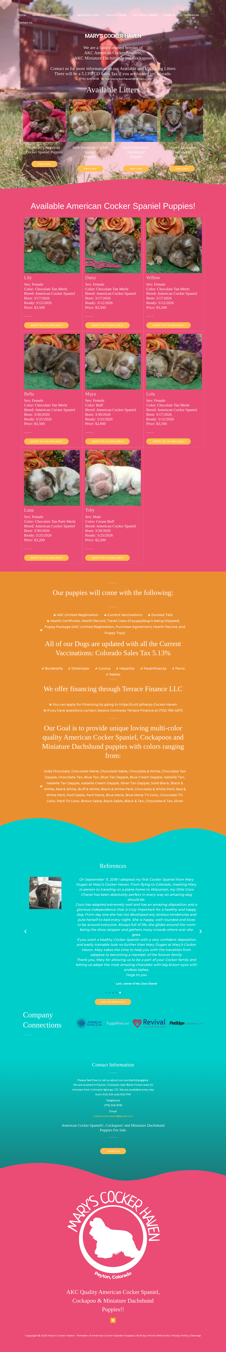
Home (21, 15)
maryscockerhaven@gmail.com (113, 1118)
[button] (25, 933)
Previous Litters (110, 15)
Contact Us (24, 22)
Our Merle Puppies (138, 15)
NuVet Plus (162, 15)
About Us (36, 15)
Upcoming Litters (83, 15)
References (182, 15)
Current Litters (57, 15)
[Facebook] (113, 1322)
